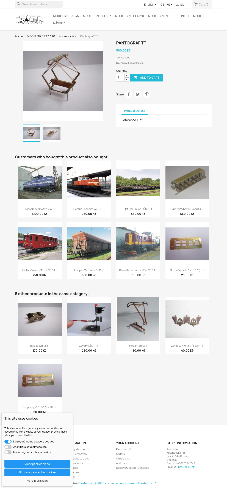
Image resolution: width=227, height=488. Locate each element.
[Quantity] (120, 77)
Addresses (122, 463)
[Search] (39, 4)
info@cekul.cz (186, 467)
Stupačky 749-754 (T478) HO (187, 270)
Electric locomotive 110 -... (89, 209)
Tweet (137, 94)
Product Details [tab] (134, 111)
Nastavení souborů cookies (132, 467)
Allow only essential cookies (37, 472)
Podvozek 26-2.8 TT (40, 345)
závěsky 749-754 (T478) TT (187, 345)
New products (74, 463)
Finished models (192, 16)
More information (37, 480)
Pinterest (146, 94)
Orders (120, 454)
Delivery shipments (77, 449)
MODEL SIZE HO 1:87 (97, 16)
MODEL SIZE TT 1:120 (129, 16)
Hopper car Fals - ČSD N (88, 270)
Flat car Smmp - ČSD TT (138, 209)
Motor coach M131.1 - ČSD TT (39, 270)
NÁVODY (59, 23)
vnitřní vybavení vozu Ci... (187, 209)
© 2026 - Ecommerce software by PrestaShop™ (125, 483)
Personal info (124, 449)
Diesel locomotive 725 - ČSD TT (138, 270)
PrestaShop (85, 483)
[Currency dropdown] (167, 5)
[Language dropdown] (151, 5)
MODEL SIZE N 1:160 (161, 16)
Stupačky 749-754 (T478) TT (40, 407)
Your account (127, 443)
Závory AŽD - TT (88, 345)
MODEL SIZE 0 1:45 (66, 16)
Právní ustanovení (76, 454)
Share (128, 94)
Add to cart (146, 77)
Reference (128, 120)
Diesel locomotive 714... (39, 209)
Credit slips (123, 458)
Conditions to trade (78, 458)
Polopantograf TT (138, 345)
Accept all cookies (37, 464)
